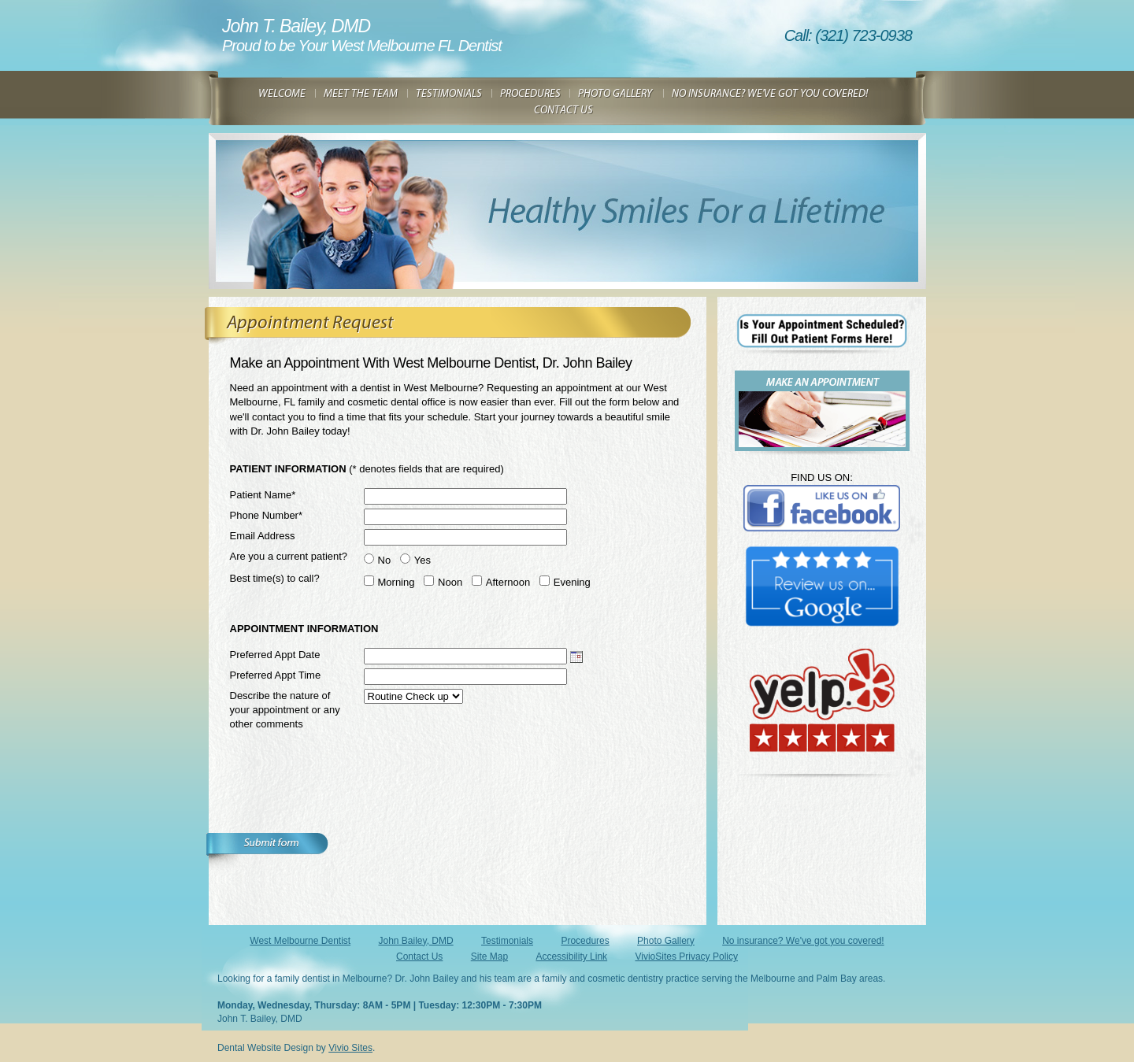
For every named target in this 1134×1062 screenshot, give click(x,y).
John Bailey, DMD (416, 940)
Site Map (489, 956)
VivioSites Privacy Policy (686, 956)
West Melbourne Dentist (300, 940)
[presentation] (349, 802)
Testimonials (507, 940)
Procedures (585, 940)
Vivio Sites (350, 1047)
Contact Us (419, 956)
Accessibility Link (571, 956)
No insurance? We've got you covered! (803, 940)
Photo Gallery (666, 940)
